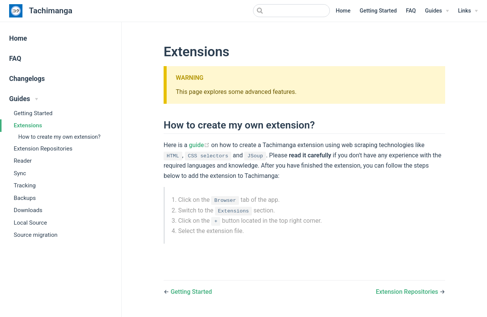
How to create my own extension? (59, 137)
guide (200, 145)
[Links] (468, 11)
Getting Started (378, 11)
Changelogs (27, 78)
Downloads (28, 210)
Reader (23, 160)
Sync (20, 173)
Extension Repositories (43, 148)
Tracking (25, 185)
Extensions (28, 125)
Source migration (35, 234)
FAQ (411, 11)
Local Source (30, 222)
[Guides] (437, 11)
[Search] (291, 10)
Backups (25, 198)
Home (343, 11)
